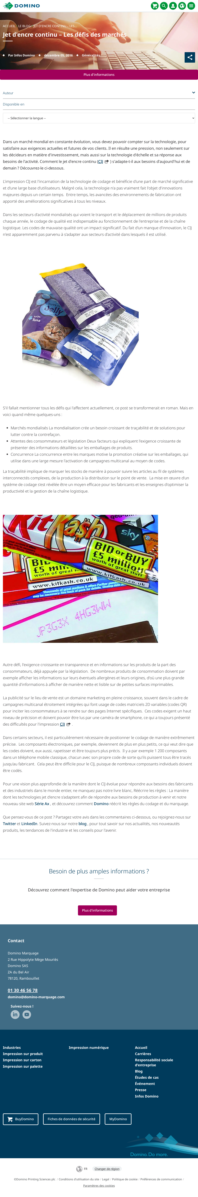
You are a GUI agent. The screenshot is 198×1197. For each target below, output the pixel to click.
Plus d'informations (99, 74)
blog (82, 823)
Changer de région (107, 1169)
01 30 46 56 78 (23, 990)
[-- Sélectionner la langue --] (99, 118)
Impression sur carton (22, 1060)
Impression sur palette (23, 1066)
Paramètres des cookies (99, 1186)
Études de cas (147, 1077)
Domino (102, 803)
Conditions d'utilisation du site (79, 1179)
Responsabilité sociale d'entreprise (154, 1062)
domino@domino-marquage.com (36, 997)
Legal (105, 1179)
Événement (145, 1083)
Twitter (9, 823)
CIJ (100, 161)
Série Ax (42, 803)
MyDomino (121, 1119)
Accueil (141, 1047)
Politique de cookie (124, 1179)
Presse (140, 1090)
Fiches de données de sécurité (73, 1119)
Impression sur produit (23, 1054)
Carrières (143, 1054)
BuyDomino (21, 1119)
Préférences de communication (161, 1179)
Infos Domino (146, 1096)
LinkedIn (29, 823)
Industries (12, 1047)
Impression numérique (89, 1047)
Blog (139, 1071)
